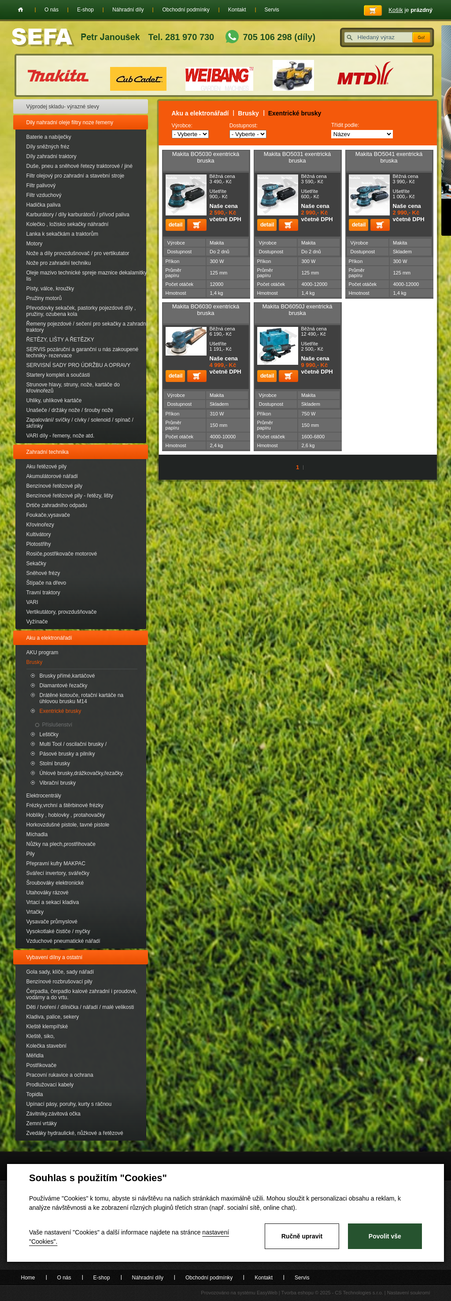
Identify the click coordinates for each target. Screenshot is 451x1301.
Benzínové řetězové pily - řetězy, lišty (69, 496)
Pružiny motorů (44, 298)
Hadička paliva (43, 205)
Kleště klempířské (47, 1026)
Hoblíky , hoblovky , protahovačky (65, 815)
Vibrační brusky (58, 783)
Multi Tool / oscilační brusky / (73, 744)
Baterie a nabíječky (48, 137)
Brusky (34, 662)
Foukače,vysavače (48, 515)
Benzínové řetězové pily (54, 486)
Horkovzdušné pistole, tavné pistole (68, 825)
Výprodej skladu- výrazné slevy (62, 107)
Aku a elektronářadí (49, 638)
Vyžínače (37, 622)
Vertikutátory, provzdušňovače (61, 612)
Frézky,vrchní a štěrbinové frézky (65, 805)
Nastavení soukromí (408, 1292)
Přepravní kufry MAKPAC (55, 863)
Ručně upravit (301, 1236)
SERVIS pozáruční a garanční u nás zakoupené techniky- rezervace (82, 352)
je (410, 10)
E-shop (85, 10)
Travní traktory (43, 592)
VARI (32, 602)
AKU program (42, 652)
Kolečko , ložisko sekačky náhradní (67, 224)
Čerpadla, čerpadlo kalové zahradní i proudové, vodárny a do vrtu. (81, 994)
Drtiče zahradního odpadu (56, 505)
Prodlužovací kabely (50, 1085)
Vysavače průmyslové (52, 922)
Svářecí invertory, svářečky (57, 873)
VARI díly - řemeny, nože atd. (60, 436)
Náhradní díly (128, 10)
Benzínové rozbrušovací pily (59, 982)
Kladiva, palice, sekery (52, 1017)
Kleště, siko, (40, 1036)
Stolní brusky (55, 763)
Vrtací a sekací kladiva (52, 902)
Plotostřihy (38, 544)
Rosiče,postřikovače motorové (61, 554)
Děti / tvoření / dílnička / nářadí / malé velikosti (80, 1007)
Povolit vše (385, 1236)
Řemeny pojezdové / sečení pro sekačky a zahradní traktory (87, 327)
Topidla (34, 1094)
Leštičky (49, 734)
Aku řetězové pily (46, 466)
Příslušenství (57, 725)
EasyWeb (267, 1292)
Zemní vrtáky (41, 1123)
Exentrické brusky (60, 711)
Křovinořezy (40, 525)
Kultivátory (38, 534)
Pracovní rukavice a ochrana (59, 1075)
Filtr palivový (41, 185)
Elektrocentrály (43, 796)
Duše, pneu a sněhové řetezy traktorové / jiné (79, 166)
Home (20, 9)
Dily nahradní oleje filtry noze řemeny (69, 122)
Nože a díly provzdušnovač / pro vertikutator (77, 253)
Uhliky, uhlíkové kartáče (54, 400)
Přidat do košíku (197, 225)
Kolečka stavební (46, 1046)
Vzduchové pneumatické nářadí (63, 941)
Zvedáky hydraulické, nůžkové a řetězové (74, 1133)
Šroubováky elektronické (55, 883)
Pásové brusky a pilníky (67, 754)
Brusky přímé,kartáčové (67, 676)
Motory (34, 244)
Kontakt (237, 10)
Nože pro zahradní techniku (58, 263)
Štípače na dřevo (46, 583)
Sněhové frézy (43, 573)
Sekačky (36, 563)
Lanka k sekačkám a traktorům (62, 234)
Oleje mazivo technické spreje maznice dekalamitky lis (86, 276)
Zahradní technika (47, 452)
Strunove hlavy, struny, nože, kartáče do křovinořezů (73, 388)
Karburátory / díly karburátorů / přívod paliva (77, 214)
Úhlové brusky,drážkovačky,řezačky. (82, 773)
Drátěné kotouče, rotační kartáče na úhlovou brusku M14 (82, 698)
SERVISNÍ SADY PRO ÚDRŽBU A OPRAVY (78, 365)
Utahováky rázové (47, 893)
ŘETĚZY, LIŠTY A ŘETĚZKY (60, 340)
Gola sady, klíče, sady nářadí (60, 972)
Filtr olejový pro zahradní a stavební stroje (75, 176)
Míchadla (37, 834)
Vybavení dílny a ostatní (54, 957)
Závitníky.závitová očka (53, 1114)
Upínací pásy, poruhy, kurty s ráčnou (69, 1104)
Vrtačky (35, 912)
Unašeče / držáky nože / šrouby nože (69, 410)
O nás (51, 10)
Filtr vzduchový (44, 195)
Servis (272, 10)
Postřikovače (41, 1065)
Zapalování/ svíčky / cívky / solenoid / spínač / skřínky (79, 423)
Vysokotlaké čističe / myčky (58, 931)
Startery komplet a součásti (58, 375)
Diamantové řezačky (64, 685)
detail (175, 225)
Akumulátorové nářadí (52, 476)
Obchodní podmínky (185, 10)
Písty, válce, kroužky (50, 288)
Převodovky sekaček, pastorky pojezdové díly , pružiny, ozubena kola (81, 311)
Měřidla (35, 1056)
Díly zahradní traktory (51, 156)
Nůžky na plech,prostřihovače (61, 844)
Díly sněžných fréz (48, 147)
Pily (30, 854)
